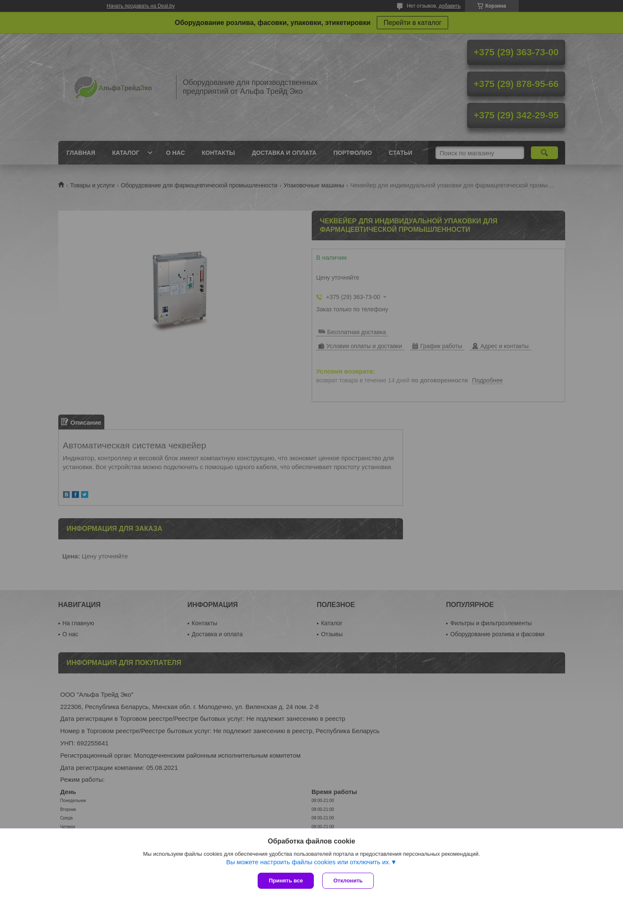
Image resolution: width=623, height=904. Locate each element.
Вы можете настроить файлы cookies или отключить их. (308, 862)
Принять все (286, 880)
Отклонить (347, 880)
